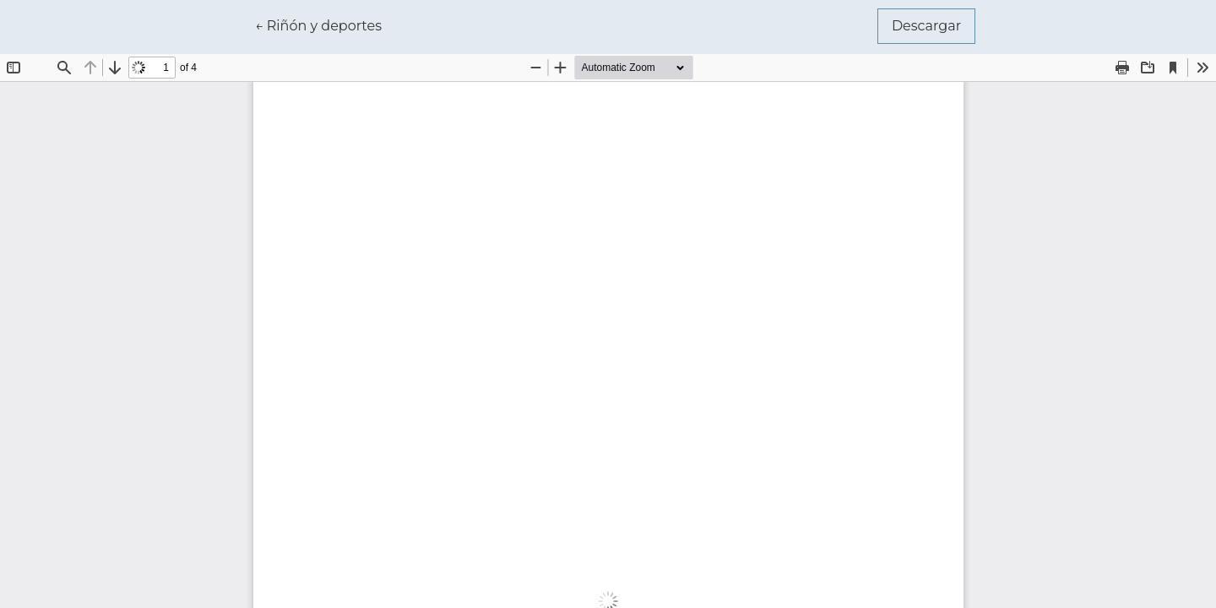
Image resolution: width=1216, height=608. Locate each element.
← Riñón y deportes (325, 24)
